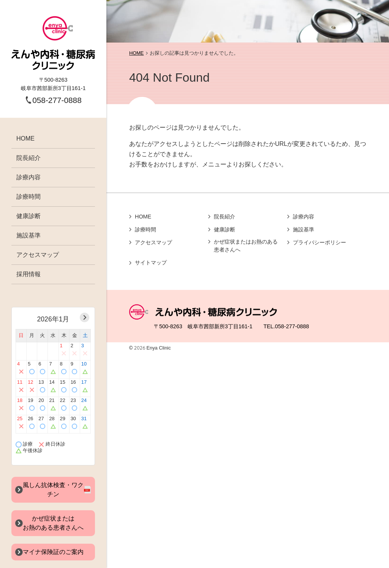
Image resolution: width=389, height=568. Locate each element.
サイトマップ (151, 262)
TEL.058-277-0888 (286, 326)
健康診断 (28, 216)
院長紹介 (28, 158)
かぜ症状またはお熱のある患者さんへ (246, 246)
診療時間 (28, 196)
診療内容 (28, 177)
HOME (25, 138)
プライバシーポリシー (319, 242)
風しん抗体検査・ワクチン (53, 489)
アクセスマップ (37, 255)
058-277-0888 (57, 100)
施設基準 (28, 235)
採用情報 (28, 274)
